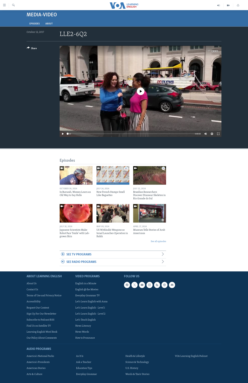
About (49, 24)
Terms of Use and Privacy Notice (44, 295)
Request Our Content (38, 307)
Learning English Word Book (42, 332)
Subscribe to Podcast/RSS (40, 319)
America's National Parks (40, 356)
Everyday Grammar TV (87, 295)
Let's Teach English (85, 319)
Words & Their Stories (137, 374)
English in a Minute (85, 283)
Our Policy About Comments (42, 338)
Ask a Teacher (83, 362)
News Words (82, 332)
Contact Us (32, 289)
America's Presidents (38, 362)
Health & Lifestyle (135, 356)
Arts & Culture (34, 374)
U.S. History (131, 368)
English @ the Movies (86, 289)
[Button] (32, 49)
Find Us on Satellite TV (39, 326)
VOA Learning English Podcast (191, 356)
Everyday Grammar (86, 374)
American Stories (36, 368)
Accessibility (33, 301)
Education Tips (84, 368)
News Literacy (83, 326)
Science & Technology (137, 362)
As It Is (79, 356)
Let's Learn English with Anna (91, 301)
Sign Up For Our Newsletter (41, 313)
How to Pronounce (85, 338)
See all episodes (158, 241)
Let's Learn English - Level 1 (90, 307)
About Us (32, 283)
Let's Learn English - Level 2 (90, 313)
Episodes (34, 24)
